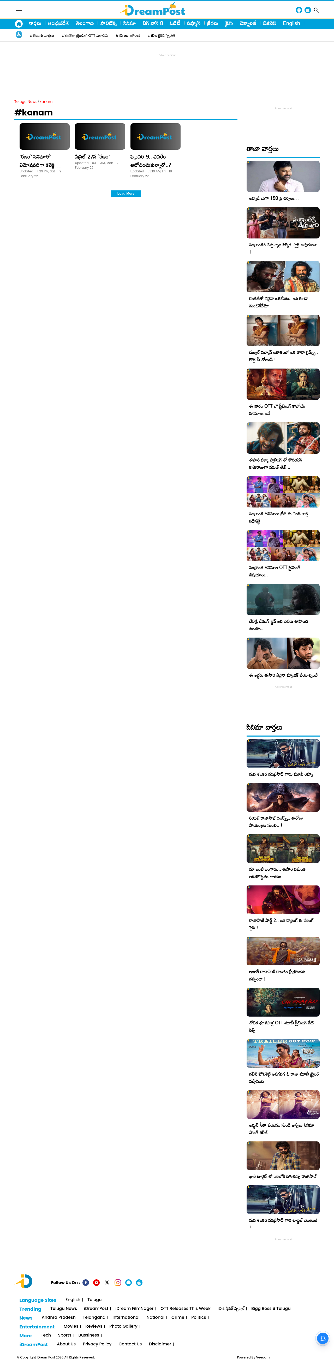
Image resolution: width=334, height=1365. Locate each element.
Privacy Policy (97, 1344)
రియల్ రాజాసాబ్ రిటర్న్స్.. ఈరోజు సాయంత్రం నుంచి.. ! (276, 822)
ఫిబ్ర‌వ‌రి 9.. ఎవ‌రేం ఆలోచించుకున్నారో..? (150, 160)
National (155, 1317)
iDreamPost (96, 1308)
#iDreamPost (128, 35)
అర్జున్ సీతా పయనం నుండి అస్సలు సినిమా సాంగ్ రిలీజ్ (281, 1129)
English (291, 23)
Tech (46, 1335)
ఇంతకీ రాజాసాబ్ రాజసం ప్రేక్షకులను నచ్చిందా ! (277, 975)
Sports (64, 1335)
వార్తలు (35, 23)
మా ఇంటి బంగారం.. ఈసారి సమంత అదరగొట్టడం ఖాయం (277, 873)
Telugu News (25, 101)
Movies (71, 1326)
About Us (66, 1344)
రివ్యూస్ (193, 23)
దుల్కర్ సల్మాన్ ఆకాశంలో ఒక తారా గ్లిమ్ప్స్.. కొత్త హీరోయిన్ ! (283, 356)
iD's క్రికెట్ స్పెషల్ (231, 1308)
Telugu (94, 1300)
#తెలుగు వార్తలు (42, 35)
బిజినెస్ (269, 23)
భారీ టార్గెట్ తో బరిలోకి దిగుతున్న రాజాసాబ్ (283, 1176)
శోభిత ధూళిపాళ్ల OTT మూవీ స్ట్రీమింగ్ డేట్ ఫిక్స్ (281, 1026)
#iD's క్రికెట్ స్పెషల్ (161, 35)
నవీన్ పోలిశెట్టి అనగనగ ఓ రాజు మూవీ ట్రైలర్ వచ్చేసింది (284, 1078)
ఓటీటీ (175, 23)
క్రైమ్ (229, 23)
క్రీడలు (212, 23)
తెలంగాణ (85, 23)
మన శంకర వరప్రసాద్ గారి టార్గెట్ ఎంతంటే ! (283, 1224)
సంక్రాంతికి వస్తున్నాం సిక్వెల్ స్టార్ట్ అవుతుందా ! (283, 248)
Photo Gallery (123, 1326)
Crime (177, 1317)
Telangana (94, 1317)
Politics (198, 1317)
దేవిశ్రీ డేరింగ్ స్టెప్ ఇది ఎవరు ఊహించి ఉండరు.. (278, 625)
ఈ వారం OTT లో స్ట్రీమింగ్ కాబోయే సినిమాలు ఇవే (277, 410)
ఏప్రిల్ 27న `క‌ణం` (92, 156)
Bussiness (89, 1335)
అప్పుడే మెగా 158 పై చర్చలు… (274, 198)
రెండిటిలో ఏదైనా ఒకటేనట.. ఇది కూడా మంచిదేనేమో (278, 302)
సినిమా (129, 23)
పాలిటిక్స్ (108, 23)
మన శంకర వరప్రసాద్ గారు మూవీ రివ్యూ (281, 774)
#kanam (33, 112)
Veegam (263, 1357)
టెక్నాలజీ (248, 23)
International (126, 1317)
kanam (46, 101)
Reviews (93, 1326)
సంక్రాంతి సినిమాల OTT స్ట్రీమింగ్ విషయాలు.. (274, 571)
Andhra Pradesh (59, 1317)
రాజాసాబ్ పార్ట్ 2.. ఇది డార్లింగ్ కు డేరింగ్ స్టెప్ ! (281, 924)
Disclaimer (160, 1344)
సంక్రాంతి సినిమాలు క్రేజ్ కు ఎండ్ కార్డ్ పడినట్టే (278, 517)
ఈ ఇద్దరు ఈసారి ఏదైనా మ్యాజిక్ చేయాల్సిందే (283, 675)
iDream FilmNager (134, 1308)
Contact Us (130, 1344)
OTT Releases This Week (185, 1308)
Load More (126, 193)
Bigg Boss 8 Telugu (271, 1308)
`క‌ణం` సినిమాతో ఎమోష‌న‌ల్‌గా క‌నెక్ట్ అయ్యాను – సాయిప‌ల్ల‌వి (42, 164)
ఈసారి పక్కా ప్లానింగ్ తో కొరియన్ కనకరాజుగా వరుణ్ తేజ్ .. (275, 463)
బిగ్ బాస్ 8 (153, 23)
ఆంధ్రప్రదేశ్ (58, 23)
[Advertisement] (167, 69)
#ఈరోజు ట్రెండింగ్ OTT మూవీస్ (85, 35)
